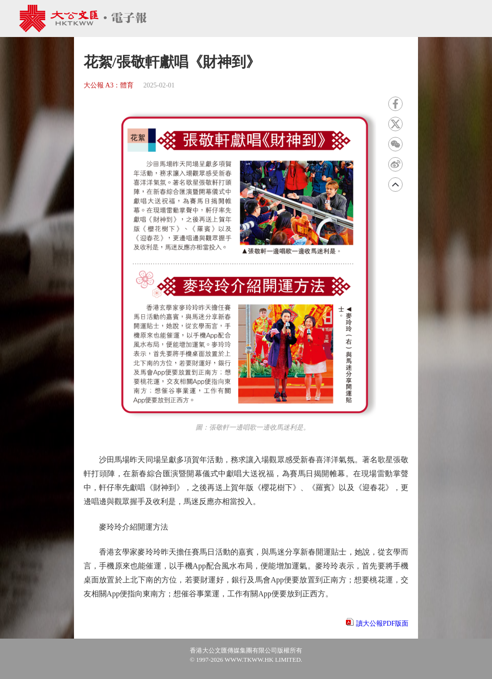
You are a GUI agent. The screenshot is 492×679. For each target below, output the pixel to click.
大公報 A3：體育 (109, 85)
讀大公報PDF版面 (382, 623)
